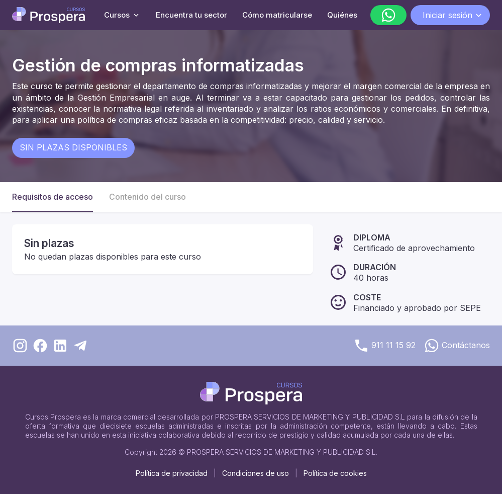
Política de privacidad (172, 473)
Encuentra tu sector (191, 15)
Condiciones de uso (255, 473)
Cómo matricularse (277, 15)
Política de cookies (335, 473)
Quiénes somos (355, 15)
